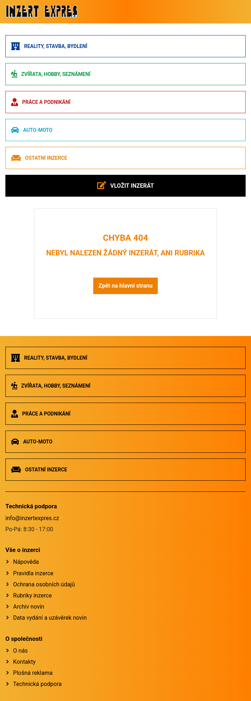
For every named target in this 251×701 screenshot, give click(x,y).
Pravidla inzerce (33, 573)
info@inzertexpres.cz (32, 518)
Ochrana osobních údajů (44, 584)
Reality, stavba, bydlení (49, 46)
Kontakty (24, 661)
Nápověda (26, 561)
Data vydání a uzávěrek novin (50, 617)
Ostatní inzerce (39, 158)
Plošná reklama (33, 672)
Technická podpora (37, 684)
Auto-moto (31, 130)
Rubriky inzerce (32, 595)
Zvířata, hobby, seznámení (50, 74)
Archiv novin (28, 606)
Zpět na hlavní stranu (125, 285)
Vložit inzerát (125, 185)
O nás (20, 650)
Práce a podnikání (40, 102)
